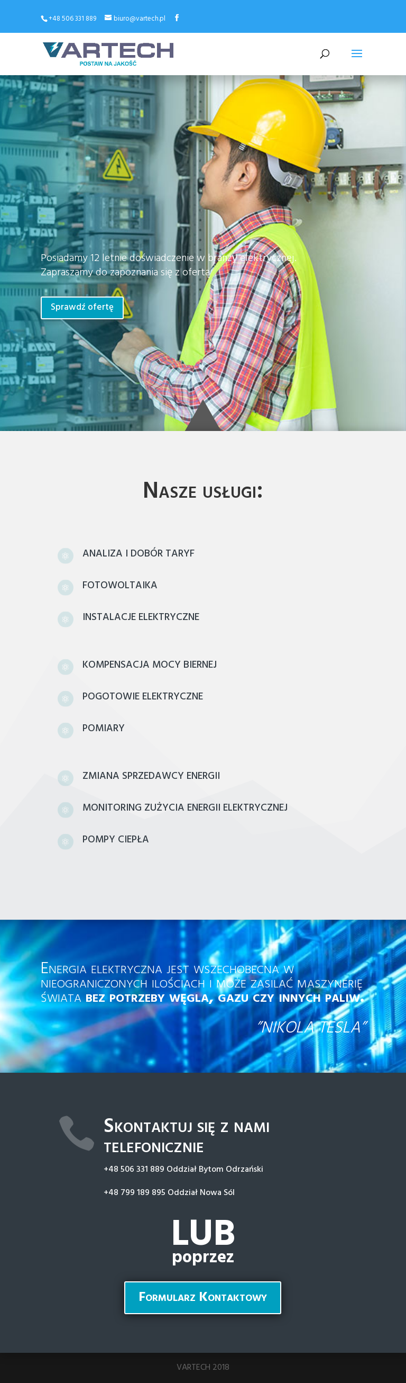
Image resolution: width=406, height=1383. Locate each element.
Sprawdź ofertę (82, 307)
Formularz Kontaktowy (203, 1297)
